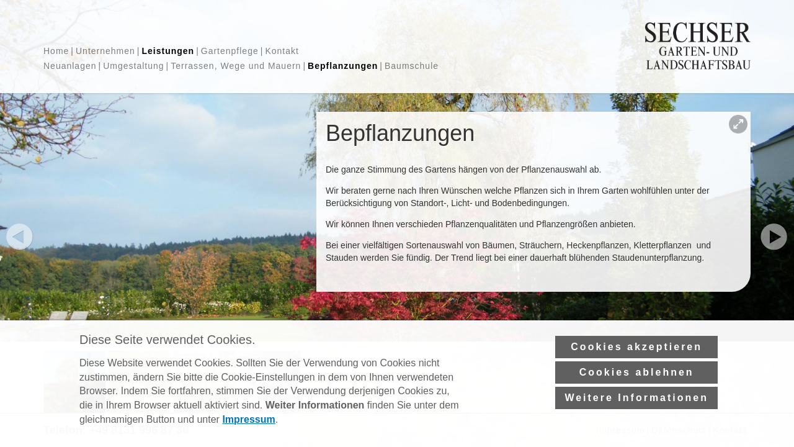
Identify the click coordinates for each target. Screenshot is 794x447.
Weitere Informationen (636, 415)
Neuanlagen (70, 66)
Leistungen (167, 51)
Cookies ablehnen (636, 389)
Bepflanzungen (343, 66)
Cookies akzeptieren (636, 364)
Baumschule (412, 66)
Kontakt (281, 51)
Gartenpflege (230, 51)
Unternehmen (105, 51)
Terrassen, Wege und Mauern (236, 66)
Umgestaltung (133, 66)
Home (56, 51)
